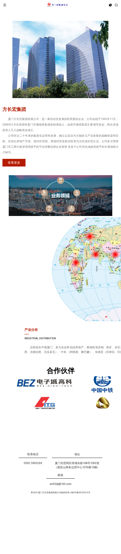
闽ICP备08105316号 (80, 545)
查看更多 (14, 216)
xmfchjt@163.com (60, 536)
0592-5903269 (33, 516)
